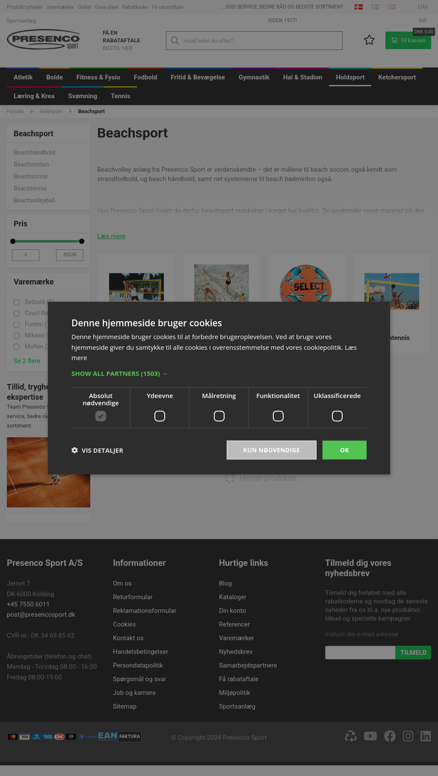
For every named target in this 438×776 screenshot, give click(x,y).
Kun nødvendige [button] (271, 449)
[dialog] (219, 388)
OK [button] (344, 449)
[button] (219, 373)
